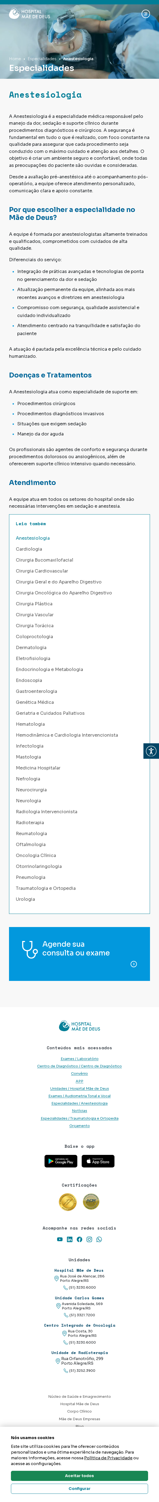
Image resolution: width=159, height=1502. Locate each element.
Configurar (79, 1488)
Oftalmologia (31, 844)
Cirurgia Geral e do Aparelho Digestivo (59, 582)
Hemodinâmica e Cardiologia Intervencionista (67, 735)
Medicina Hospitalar (38, 768)
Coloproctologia (34, 637)
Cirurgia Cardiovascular (42, 571)
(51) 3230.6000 (79, 1287)
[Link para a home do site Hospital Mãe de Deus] (79, 1025)
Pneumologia (30, 877)
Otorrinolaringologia (39, 866)
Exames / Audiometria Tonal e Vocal (79, 1096)
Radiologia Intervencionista (46, 812)
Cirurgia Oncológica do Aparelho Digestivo (64, 593)
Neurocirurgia (31, 790)
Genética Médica (35, 702)
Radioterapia (30, 823)
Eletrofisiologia (33, 658)
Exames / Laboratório (80, 1059)
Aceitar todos (79, 1475)
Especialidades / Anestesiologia (79, 1103)
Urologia (25, 899)
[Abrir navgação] (146, 14)
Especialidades (42, 58)
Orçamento (79, 1126)
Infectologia (29, 746)
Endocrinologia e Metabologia (49, 669)
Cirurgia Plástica (34, 604)
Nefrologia (28, 779)
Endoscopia (29, 680)
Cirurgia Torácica (35, 626)
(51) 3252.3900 (79, 1371)
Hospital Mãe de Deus (79, 1404)
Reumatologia (31, 833)
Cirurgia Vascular (35, 615)
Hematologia (30, 724)
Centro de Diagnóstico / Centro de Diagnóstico (79, 1066)
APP (79, 1081)
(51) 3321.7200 (79, 1315)
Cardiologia (29, 549)
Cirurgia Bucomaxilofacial (44, 560)
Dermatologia (31, 647)
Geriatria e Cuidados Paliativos (50, 713)
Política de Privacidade (108, 1457)
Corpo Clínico (79, 1411)
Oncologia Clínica (36, 855)
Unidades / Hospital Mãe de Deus (79, 1088)
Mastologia (28, 757)
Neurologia (28, 801)
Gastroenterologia (36, 691)
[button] (151, 751)
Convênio (79, 1073)
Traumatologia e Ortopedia (46, 888)
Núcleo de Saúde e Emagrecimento (79, 1396)
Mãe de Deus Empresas (79, 1419)
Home (15, 58)
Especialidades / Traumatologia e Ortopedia (80, 1118)
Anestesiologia (33, 538)
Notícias (79, 1111)
